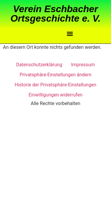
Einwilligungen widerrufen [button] (55, 95)
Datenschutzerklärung (39, 64)
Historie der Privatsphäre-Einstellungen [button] (55, 85)
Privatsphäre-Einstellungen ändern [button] (55, 75)
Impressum (83, 64)
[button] (70, 34)
